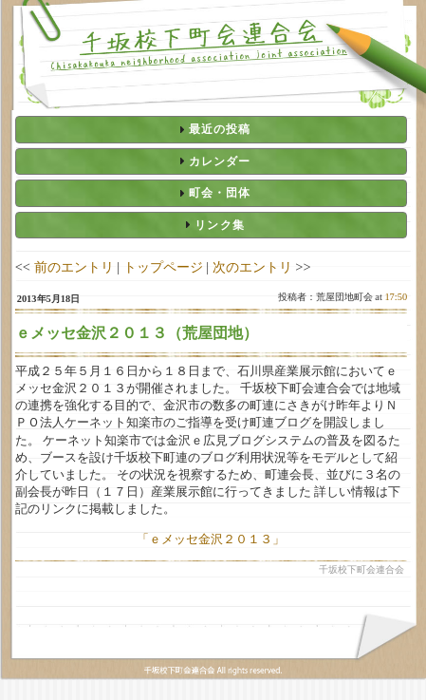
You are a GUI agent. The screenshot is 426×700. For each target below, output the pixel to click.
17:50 (395, 297)
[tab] (211, 129)
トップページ (163, 266)
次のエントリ (252, 266)
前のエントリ (74, 266)
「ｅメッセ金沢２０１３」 (211, 539)
